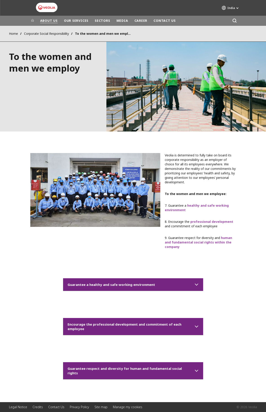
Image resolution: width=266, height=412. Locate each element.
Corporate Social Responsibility (46, 33)
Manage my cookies (127, 407)
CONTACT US (165, 20)
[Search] (234, 20)
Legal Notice (18, 407)
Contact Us (56, 407)
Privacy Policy (79, 407)
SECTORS (102, 20)
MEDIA (122, 20)
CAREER (140, 20)
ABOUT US (49, 20)
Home (13, 33)
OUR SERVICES (76, 20)
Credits (38, 407)
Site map (101, 407)
